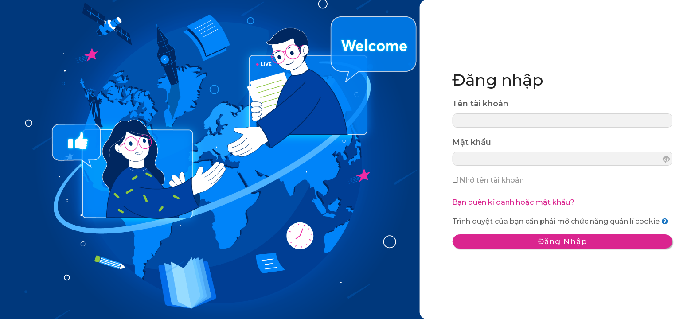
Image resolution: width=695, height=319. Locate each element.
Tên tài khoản (480, 104)
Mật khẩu (471, 142)
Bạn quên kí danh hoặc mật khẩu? (513, 202)
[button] (666, 221)
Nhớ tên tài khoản (492, 180)
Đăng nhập (562, 241)
